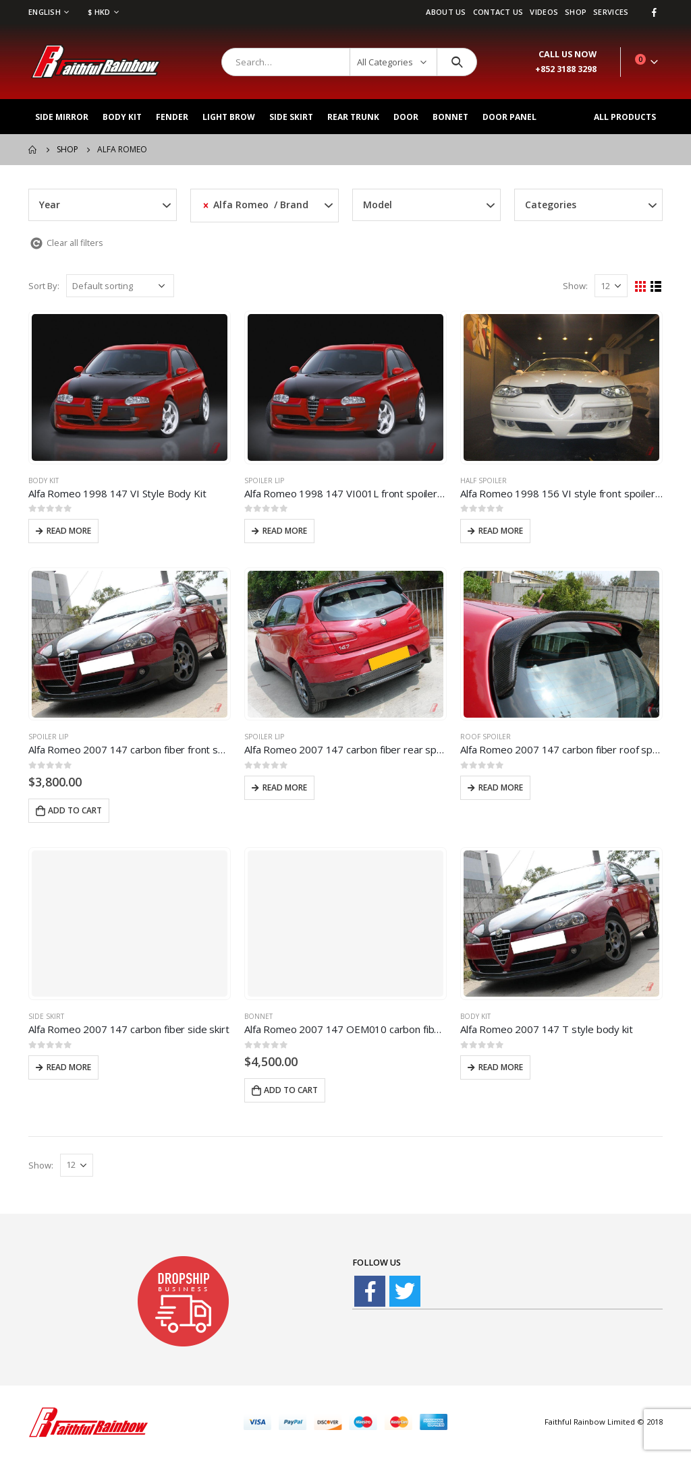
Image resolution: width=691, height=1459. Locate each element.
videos (544, 12)
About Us (446, 12)
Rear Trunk (353, 117)
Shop (575, 12)
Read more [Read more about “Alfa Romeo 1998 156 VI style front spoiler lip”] (500, 530)
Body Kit (122, 117)
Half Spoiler (483, 480)
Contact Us (498, 12)
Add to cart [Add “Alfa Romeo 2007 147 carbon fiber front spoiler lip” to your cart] (75, 810)
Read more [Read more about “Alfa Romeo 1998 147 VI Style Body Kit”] (69, 530)
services (610, 12)
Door (405, 117)
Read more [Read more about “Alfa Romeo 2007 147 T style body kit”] (500, 1067)
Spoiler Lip (264, 480)
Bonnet (450, 117)
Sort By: (43, 286)
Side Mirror (61, 117)
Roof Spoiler (485, 736)
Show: (575, 286)
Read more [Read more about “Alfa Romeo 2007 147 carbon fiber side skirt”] (69, 1067)
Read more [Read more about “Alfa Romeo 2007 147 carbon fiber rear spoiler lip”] (284, 787)
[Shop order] (120, 285)
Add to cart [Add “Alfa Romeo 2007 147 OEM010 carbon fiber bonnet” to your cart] (291, 1090)
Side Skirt (291, 117)
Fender (172, 117)
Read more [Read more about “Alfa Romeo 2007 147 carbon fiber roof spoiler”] (500, 787)
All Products (625, 117)
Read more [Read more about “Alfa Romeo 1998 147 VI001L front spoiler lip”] (284, 530)
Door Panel (509, 117)
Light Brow (228, 117)
